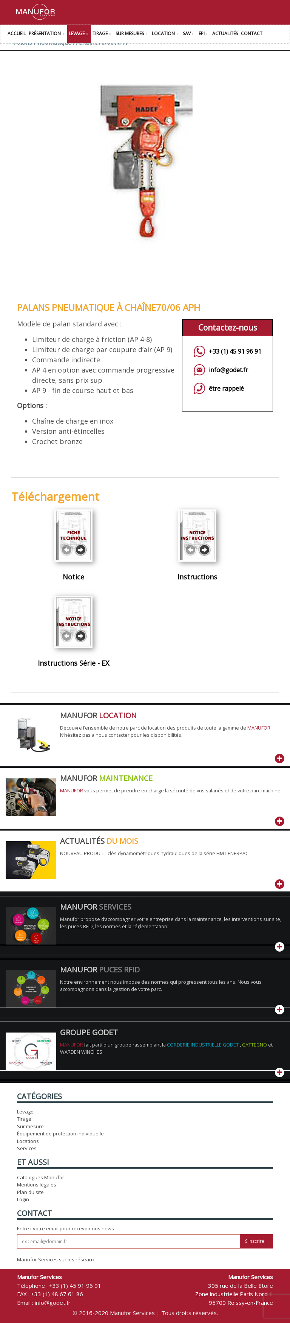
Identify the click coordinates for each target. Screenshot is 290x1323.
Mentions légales (36, 1184)
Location (166, 34)
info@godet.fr (228, 370)
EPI (204, 34)
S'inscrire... (256, 1241)
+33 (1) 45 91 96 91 (235, 351)
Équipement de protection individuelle (60, 1133)
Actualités (225, 33)
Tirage (103, 34)
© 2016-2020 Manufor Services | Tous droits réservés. (145, 1313)
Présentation (47, 34)
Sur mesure (30, 1126)
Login (23, 1199)
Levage (79, 34)
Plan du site (30, 1192)
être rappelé (226, 388)
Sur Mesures (132, 34)
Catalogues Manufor (40, 1177)
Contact (251, 33)
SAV (189, 34)
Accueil (17, 33)
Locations (28, 1141)
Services (27, 1148)
